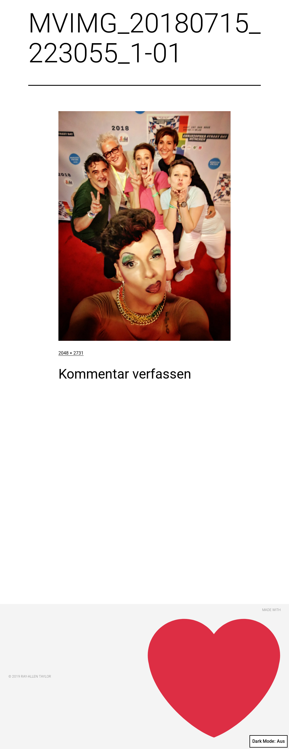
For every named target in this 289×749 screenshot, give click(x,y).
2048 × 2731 (71, 353)
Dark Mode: (268, 741)
